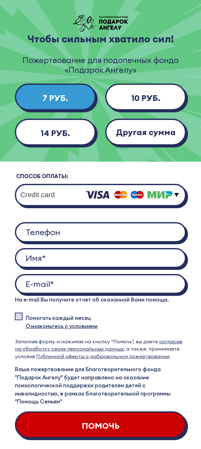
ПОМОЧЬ (101, 426)
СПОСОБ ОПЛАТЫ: (42, 176)
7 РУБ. (55, 98)
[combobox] (100, 195)
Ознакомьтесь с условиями (62, 326)
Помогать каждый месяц (58, 318)
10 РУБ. (145, 98)
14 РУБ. (55, 133)
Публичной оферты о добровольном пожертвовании (103, 356)
